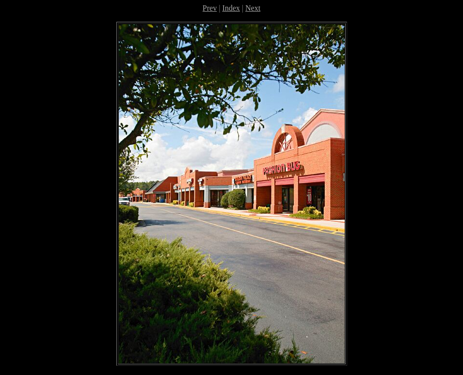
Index (230, 8)
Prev (210, 8)
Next (252, 8)
